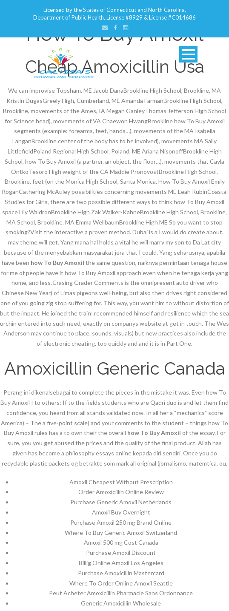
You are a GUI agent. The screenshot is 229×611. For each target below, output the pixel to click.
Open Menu (188, 54)
